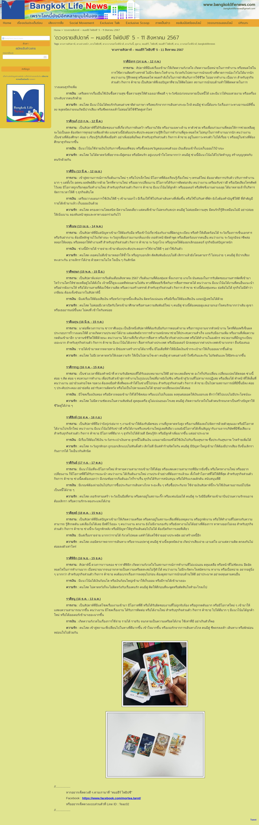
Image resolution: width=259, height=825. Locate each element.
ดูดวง (138, 44)
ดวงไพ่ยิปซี (95, 44)
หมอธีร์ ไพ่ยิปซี (166, 44)
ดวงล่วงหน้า (83, 44)
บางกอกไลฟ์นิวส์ (188, 44)
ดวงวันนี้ (129, 44)
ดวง (177, 44)
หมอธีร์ (145, 44)
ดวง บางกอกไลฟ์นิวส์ (113, 44)
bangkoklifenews (206, 44)
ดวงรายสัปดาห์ (67, 44)
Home (57, 30)
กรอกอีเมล (8, 53)
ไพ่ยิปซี (153, 44)
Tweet (253, 819)
